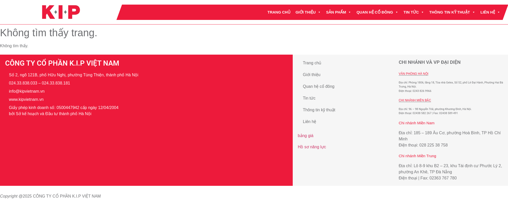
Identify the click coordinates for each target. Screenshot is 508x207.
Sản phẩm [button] (338, 12)
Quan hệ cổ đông (377, 12)
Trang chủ (279, 12)
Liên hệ (490, 12)
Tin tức (414, 12)
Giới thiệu (308, 12)
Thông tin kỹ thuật (452, 12)
